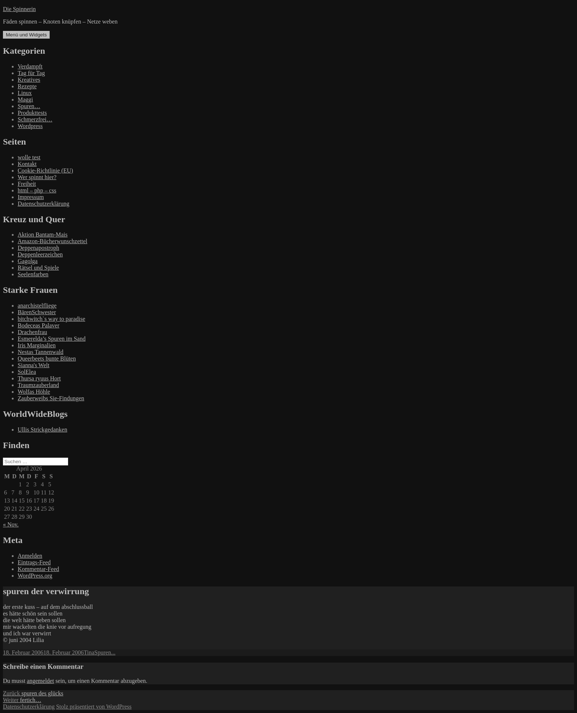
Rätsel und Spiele (38, 268)
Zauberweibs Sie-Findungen (51, 398)
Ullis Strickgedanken (42, 429)
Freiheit (27, 184)
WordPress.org (35, 575)
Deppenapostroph (38, 248)
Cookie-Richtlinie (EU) (45, 170)
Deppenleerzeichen (40, 254)
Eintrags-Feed (34, 562)
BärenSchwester (37, 312)
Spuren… (29, 106)
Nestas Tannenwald (40, 352)
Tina (89, 652)
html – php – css (37, 190)
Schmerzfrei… (35, 119)
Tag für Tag (31, 73)
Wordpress (30, 126)
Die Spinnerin (19, 9)
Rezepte (27, 86)
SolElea (27, 372)
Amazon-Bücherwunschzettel (52, 241)
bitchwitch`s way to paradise (51, 319)
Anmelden (30, 556)
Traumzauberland (38, 385)
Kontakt (27, 164)
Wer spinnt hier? (37, 177)
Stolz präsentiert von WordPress (93, 706)
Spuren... (104, 652)
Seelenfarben (33, 274)
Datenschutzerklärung (43, 204)
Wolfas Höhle (34, 392)
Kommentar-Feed (38, 569)
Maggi (25, 99)
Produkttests (32, 113)
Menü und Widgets (26, 35)
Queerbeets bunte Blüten (47, 358)
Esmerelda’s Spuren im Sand (51, 339)
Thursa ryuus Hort (39, 378)
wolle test (29, 157)
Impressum (31, 197)
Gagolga (28, 261)
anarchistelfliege (37, 305)
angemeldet (40, 681)
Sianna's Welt (33, 365)
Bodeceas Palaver (38, 325)
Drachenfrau (32, 332)
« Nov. (11, 524)
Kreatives (29, 80)
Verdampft (30, 66)
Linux (25, 93)
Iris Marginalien (37, 345)
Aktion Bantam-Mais (43, 234)
